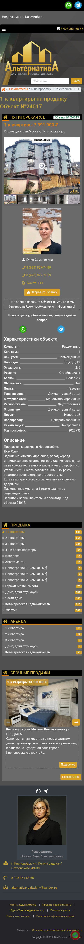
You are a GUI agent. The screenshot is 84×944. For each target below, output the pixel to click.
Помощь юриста (60, 910)
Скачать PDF (33, 283)
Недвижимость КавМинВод (22, 17)
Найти (76, 81)
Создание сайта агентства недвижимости (57, 930)
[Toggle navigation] (3, 28)
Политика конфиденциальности (55, 916)
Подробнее (68, 764)
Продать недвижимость (56, 904)
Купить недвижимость (23, 904)
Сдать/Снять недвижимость (27, 910)
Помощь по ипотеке (18, 916)
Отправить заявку (42, 292)
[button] (42, 164)
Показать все (70, 776)
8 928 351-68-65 (72, 29)
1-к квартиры (18, 89)
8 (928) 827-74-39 (36, 267)
